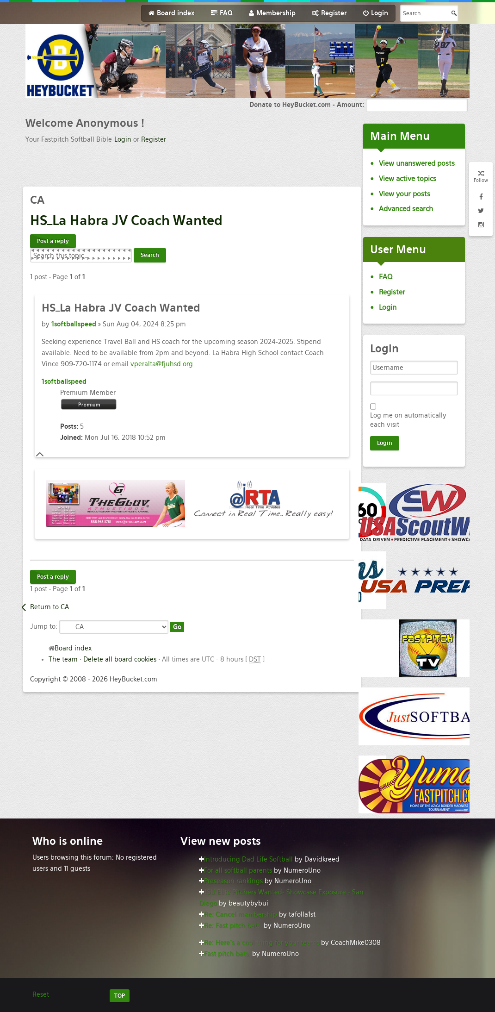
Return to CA (49, 607)
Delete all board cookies (119, 659)
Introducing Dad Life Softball (248, 859)
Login (122, 139)
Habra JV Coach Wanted (126, 220)
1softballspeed (73, 324)
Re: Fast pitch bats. (233, 925)
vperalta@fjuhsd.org (161, 364)
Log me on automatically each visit (408, 420)
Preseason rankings (233, 881)
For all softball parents (238, 870)
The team (63, 659)
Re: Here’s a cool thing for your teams (261, 942)
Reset (40, 994)
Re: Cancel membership (240, 914)
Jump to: (43, 626)
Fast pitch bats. (227, 953)
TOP (119, 996)
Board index (73, 648)
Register (153, 139)
